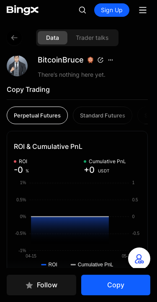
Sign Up (112, 9)
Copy (115, 285)
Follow (41, 285)
